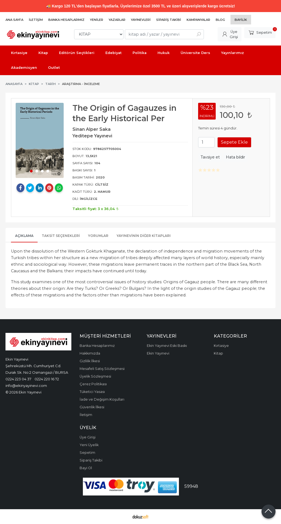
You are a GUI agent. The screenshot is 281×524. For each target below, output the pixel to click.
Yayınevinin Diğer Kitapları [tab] (144, 236)
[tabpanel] (40, 140)
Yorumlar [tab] (98, 236)
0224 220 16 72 (47, 379)
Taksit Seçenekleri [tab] (61, 236)
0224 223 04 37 (18, 379)
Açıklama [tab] (24, 236)
